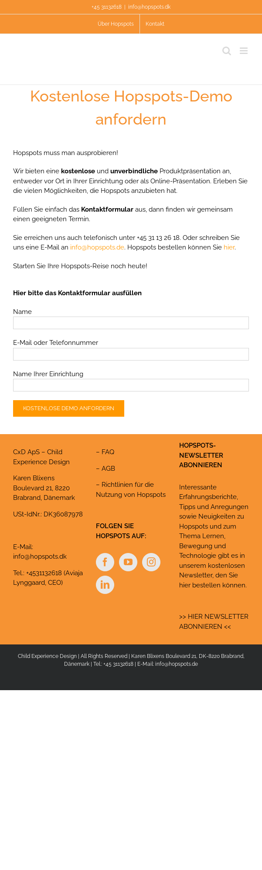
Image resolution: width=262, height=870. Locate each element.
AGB (108, 468)
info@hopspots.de (97, 247)
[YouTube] (128, 562)
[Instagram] (151, 562)
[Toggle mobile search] (226, 50)
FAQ (108, 452)
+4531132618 (44, 573)
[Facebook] (105, 562)
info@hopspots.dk (149, 7)
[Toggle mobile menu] (244, 50)
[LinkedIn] (105, 585)
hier (229, 247)
